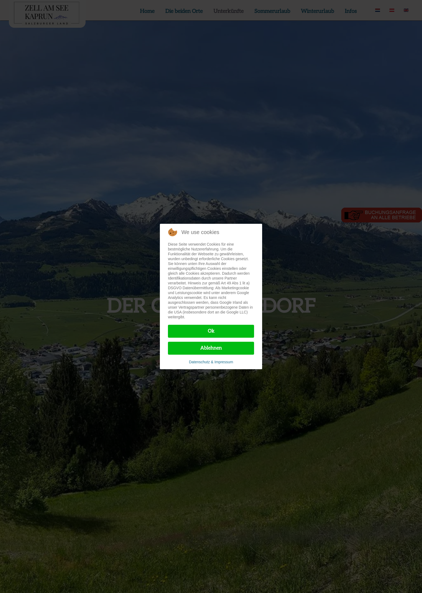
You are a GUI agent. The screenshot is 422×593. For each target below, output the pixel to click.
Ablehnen (211, 348)
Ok (211, 331)
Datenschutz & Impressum (211, 362)
